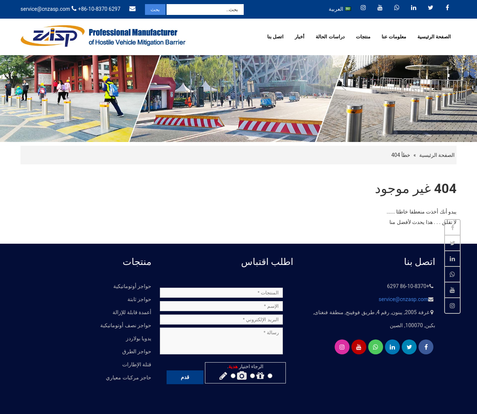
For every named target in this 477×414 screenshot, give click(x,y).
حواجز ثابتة (139, 299)
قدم (185, 377)
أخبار (299, 36)
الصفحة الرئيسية (434, 36)
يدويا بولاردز (138, 338)
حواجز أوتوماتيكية (132, 286)
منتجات (363, 36)
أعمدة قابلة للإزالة (132, 312)
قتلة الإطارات (136, 364)
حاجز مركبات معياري (128, 377)
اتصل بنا (275, 36)
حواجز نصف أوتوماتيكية (125, 325)
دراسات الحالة (330, 36)
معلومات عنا (394, 36)
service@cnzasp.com (45, 9)
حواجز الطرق (136, 351)
